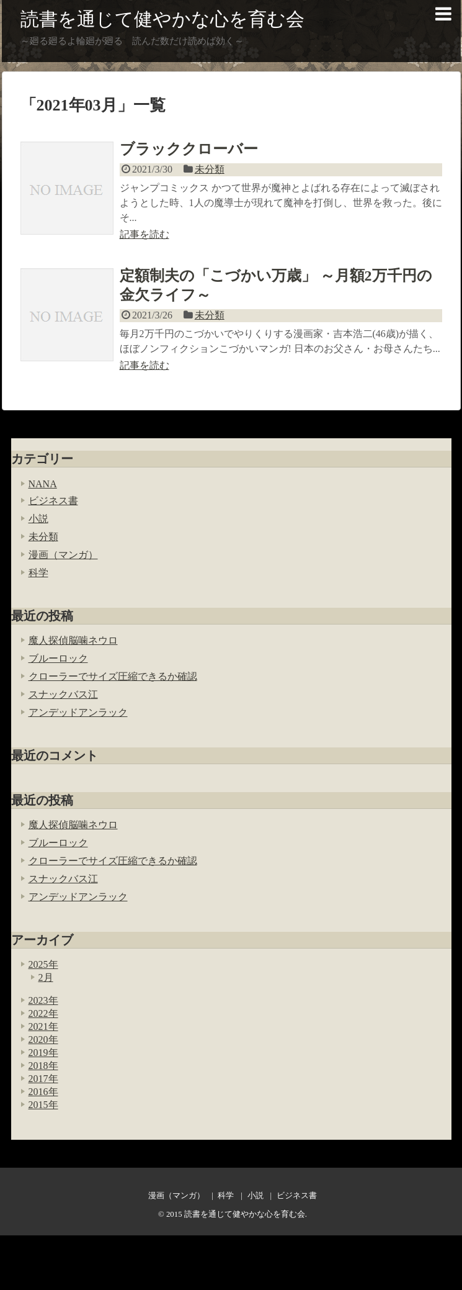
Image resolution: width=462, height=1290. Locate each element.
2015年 (43, 1104)
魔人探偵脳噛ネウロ (73, 640)
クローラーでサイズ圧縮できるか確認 (113, 676)
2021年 (43, 1026)
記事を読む (144, 234)
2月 (45, 977)
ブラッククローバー (189, 149)
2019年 (43, 1052)
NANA (43, 484)
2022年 (43, 1013)
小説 (38, 518)
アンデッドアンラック (78, 712)
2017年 (43, 1078)
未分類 (209, 169)
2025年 (43, 964)
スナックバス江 (63, 694)
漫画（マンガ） (63, 554)
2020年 (43, 1039)
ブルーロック (58, 658)
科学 (38, 572)
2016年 (43, 1091)
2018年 (43, 1065)
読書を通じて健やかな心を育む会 (162, 19)
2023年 (43, 1000)
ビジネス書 (53, 500)
